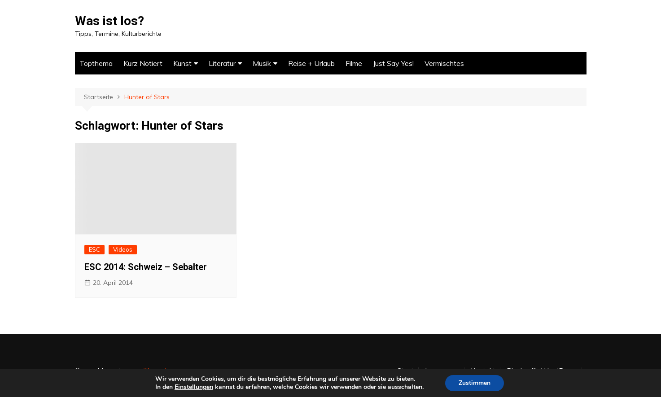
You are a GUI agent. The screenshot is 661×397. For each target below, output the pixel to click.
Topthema (96, 63)
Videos (122, 249)
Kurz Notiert (142, 63)
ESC (94, 249)
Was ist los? (109, 20)
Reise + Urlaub (311, 63)
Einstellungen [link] (194, 387)
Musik (262, 63)
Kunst (182, 63)
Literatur (222, 63)
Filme (354, 63)
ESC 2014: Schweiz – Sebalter (145, 267)
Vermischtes (444, 63)
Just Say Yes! (393, 63)
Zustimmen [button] (474, 383)
